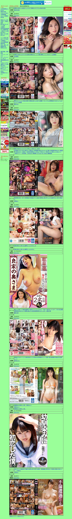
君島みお (31, 150)
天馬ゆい (16, 201)
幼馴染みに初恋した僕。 (20, 408)
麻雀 (2, 53)
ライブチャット (4, 69)
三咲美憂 (52, 150)
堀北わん (27, 150)
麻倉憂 (34, 153)
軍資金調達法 (4, 60)
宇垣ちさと (43, 152)
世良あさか (57, 150)
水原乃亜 (28, 152)
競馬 (2, 51)
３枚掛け (3, 27)
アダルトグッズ (4, 67)
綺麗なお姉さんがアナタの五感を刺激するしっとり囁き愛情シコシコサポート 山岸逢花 (35, 54)
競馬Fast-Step (4, 47)
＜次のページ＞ (20, 516)
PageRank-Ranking (5, 28)
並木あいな (17, 360)
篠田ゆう (33, 152)
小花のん (16, 472)
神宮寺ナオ (48, 152)
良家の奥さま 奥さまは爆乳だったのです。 (24, 249)
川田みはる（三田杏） (20, 152)
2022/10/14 (16, 15)
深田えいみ (54, 152)
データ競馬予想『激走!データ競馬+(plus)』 (4, 31)
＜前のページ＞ (13, 516)
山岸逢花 (16, 56)
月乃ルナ (38, 152)
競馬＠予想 (3, 11)
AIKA (23, 150)
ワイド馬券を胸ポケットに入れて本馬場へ (4, 39)
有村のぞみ (41, 150)
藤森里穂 (50, 153)
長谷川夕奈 (17, 10)
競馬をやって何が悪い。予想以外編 (4, 21)
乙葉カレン (17, 407)
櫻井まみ (16, 104)
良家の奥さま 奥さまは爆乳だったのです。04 (25, 245)
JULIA (20, 150)
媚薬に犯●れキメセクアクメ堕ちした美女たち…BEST (27, 148)
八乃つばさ (39, 153)
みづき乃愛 (46, 150)
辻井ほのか (30, 153)
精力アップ (3, 68)
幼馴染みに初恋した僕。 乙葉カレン (23, 405)
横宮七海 (16, 312)
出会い (2, 71)
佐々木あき (44, 153)
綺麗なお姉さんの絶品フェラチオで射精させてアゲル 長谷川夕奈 (30, 8)
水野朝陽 (36, 150)
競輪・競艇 (5, 51)
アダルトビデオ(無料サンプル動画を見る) (4, 64)
